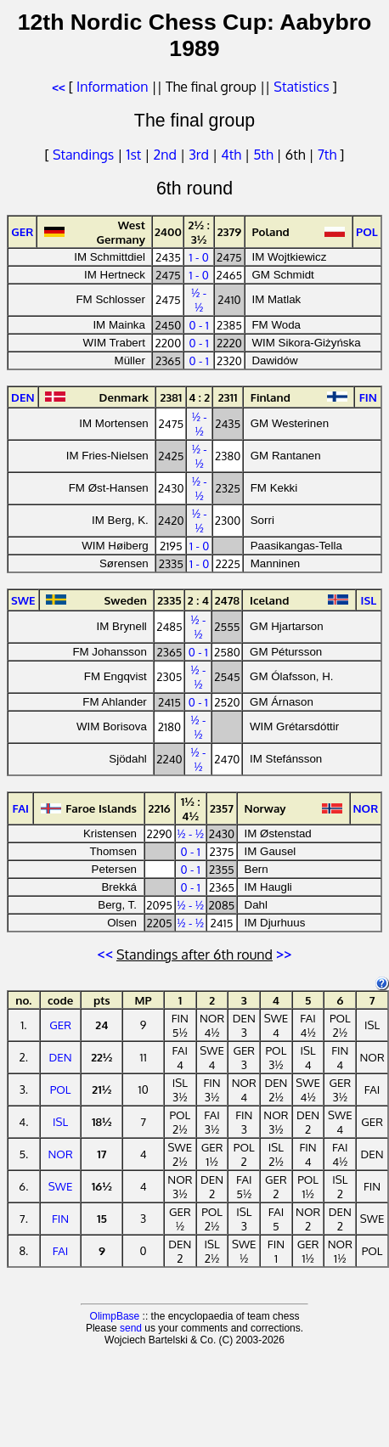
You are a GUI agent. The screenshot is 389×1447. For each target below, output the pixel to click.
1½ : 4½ (190, 808)
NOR (60, 1153)
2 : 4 (198, 600)
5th (264, 154)
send (131, 1328)
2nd (167, 154)
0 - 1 (199, 325)
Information (112, 86)
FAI (61, 1250)
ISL (60, 1121)
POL (60, 1089)
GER (60, 1024)
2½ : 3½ (199, 231)
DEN (60, 1057)
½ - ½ (198, 299)
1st (135, 154)
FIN (60, 1218)
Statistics (301, 86)
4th (233, 154)
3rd (200, 154)
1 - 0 (199, 257)
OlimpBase (115, 1316)
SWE (60, 1186)
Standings (83, 154)
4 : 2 (199, 397)
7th (329, 154)
